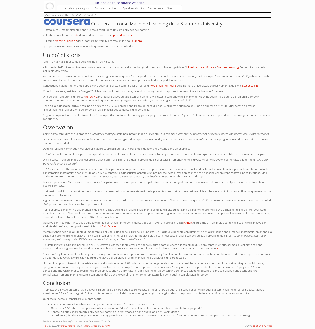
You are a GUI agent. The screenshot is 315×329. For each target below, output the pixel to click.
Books (99, 8)
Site (170, 8)
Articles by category (78, 8)
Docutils (106, 325)
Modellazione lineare (163, 85)
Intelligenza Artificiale (201, 67)
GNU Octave (109, 226)
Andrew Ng (90, 96)
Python (187, 222)
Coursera (136, 41)
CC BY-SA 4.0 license (262, 325)
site (46, 325)
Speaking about (133, 8)
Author (113, 8)
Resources (155, 8)
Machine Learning (66, 41)
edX (76, 35)
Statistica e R (250, 85)
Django (93, 325)
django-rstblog (68, 325)
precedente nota (123, 35)
